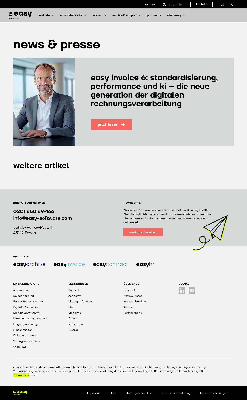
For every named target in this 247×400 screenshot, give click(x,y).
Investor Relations (134, 301)
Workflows (19, 347)
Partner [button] (154, 15)
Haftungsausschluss (139, 393)
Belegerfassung (23, 296)
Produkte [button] (45, 15)
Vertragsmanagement (27, 341)
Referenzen (75, 324)
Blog (71, 307)
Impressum (94, 393)
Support (73, 290)
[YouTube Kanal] (192, 290)
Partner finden (132, 313)
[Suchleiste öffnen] (231, 4)
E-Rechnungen (22, 330)
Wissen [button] (99, 15)
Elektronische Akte (25, 335)
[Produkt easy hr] (145, 264)
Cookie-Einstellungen (213, 393)
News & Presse (132, 296)
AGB (114, 393)
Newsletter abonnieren (143, 232)
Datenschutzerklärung (176, 393)
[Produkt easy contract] (110, 264)
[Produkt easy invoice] (69, 264)
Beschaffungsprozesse (28, 301)
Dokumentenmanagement (30, 318)
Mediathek (75, 313)
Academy (74, 296)
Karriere (150, 4)
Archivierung (21, 290)
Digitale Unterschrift (26, 313)
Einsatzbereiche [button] (73, 15)
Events (72, 318)
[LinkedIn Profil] (182, 290)
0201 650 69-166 (33, 211)
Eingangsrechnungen (27, 324)
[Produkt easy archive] (29, 264)
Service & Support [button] (126, 15)
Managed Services (80, 301)
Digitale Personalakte (27, 307)
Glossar (73, 330)
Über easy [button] (176, 15)
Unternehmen (132, 290)
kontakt (201, 4)
